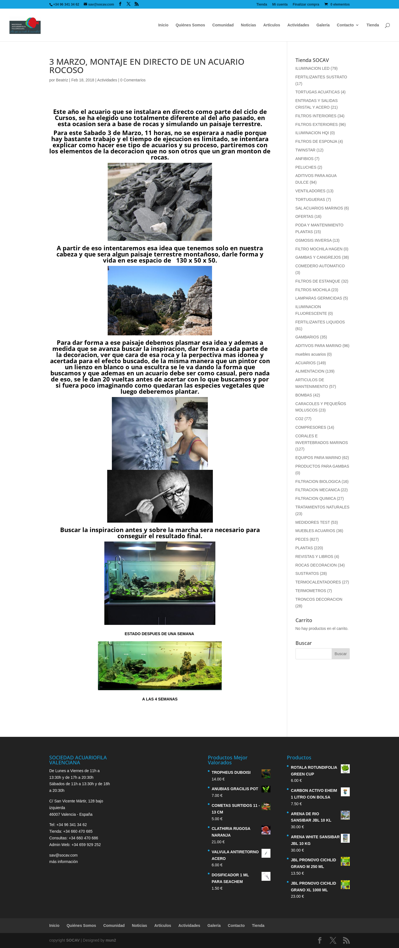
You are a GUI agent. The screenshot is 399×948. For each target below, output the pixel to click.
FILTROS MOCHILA (312, 290)
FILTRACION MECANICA (317, 490)
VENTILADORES (310, 191)
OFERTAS (304, 216)
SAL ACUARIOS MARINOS (319, 208)
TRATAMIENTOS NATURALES (322, 507)
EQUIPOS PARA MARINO (318, 457)
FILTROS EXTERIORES (316, 124)
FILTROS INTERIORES (316, 116)
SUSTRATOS (307, 573)
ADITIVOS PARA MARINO (318, 345)
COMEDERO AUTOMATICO (320, 266)
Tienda (261, 4)
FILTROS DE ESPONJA (316, 141)
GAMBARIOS (307, 337)
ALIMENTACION (309, 371)
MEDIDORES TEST (312, 522)
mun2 (111, 940)
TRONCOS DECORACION (319, 599)
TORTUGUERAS (310, 199)
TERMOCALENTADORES (318, 582)
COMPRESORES (310, 427)
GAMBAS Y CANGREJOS (318, 257)
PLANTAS (304, 548)
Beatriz (62, 80)
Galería (322, 25)
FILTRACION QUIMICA (315, 498)
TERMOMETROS (310, 590)
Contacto (345, 25)
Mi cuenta (279, 4)
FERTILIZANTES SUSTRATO (321, 77)
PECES (302, 539)
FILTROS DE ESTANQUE (317, 281)
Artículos (271, 25)
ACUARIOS (305, 363)
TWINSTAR (305, 150)
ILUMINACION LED (312, 68)
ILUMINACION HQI (312, 133)
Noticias (248, 25)
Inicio (163, 25)
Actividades (298, 25)
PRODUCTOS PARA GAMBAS (322, 466)
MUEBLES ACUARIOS (315, 530)
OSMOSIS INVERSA (313, 240)
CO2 (299, 418)
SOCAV (73, 940)
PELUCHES (305, 167)
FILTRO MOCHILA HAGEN (319, 249)
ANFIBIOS (304, 158)
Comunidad (223, 25)
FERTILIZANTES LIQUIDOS (320, 322)
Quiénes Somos (190, 25)
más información (63, 861)
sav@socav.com (63, 855)
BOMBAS (303, 395)
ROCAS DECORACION (316, 565)
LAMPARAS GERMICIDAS (318, 298)
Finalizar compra (306, 4)
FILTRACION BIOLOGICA (318, 481)
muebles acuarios (310, 354)
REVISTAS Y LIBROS (314, 556)
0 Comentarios (133, 80)
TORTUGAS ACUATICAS (317, 92)
